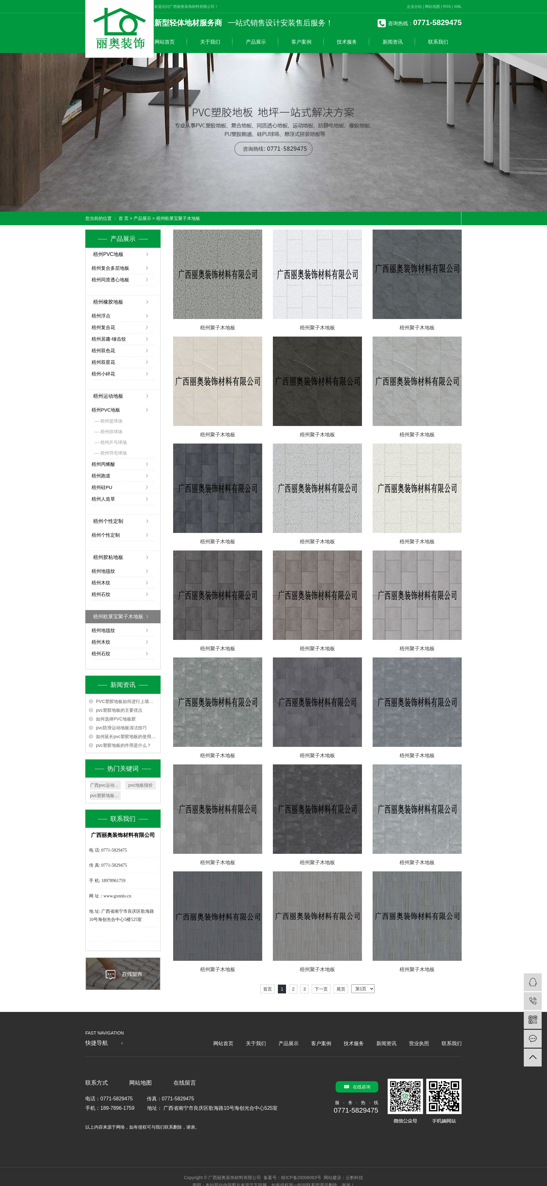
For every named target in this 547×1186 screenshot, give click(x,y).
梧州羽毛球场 (113, 452)
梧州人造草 (103, 499)
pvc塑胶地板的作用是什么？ (123, 745)
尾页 (341, 989)
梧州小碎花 (103, 373)
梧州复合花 (103, 327)
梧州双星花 (103, 362)
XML (458, 6)
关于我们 (210, 42)
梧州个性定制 (108, 521)
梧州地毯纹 (103, 571)
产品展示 (256, 42)
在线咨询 (361, 1086)
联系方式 (96, 1083)
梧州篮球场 (111, 420)
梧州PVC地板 (108, 254)
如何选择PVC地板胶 (116, 718)
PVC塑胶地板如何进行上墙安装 (126, 701)
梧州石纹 (101, 594)
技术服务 (347, 42)
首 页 (124, 218)
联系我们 (438, 42)
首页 (267, 989)
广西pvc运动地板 (105, 785)
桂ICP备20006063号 (301, 1177)
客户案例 (301, 42)
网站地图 (432, 6)
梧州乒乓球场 (113, 442)
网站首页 (165, 42)
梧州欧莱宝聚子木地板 (178, 218)
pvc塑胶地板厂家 (105, 795)
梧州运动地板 (108, 396)
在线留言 (184, 1083)
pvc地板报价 (140, 785)
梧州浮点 (101, 315)
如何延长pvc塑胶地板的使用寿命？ (126, 736)
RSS (447, 6)
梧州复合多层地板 (110, 268)
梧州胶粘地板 (108, 557)
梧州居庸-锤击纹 (109, 339)
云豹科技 (354, 1177)
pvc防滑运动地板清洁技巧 (121, 727)
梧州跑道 (101, 475)
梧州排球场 (111, 431)
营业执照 (419, 1043)
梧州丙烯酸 (103, 464)
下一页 (321, 989)
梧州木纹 (101, 582)
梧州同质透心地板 (110, 279)
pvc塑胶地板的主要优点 (119, 710)
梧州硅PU (102, 487)
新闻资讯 (393, 42)
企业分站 (414, 6)
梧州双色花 (103, 350)
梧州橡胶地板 (108, 302)
